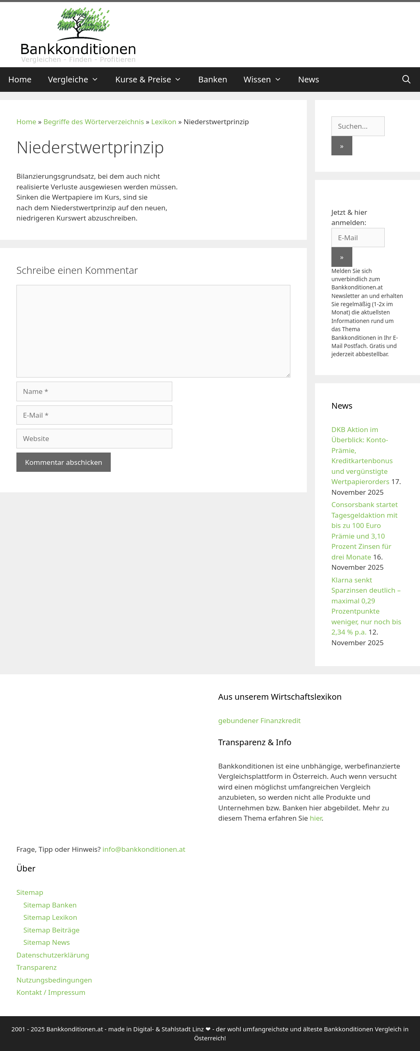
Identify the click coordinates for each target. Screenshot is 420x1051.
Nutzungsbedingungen (54, 980)
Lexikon (163, 121)
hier (316, 818)
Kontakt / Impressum (50, 992)
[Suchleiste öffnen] (406, 79)
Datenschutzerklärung (52, 955)
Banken (212, 79)
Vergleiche (77, 79)
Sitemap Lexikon (50, 917)
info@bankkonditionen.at (144, 849)
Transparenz (36, 967)
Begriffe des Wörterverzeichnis (93, 121)
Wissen (267, 79)
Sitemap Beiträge (51, 930)
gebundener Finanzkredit (259, 720)
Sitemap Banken (50, 905)
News (308, 79)
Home (20, 79)
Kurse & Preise (152, 79)
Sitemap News (46, 942)
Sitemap (29, 892)
